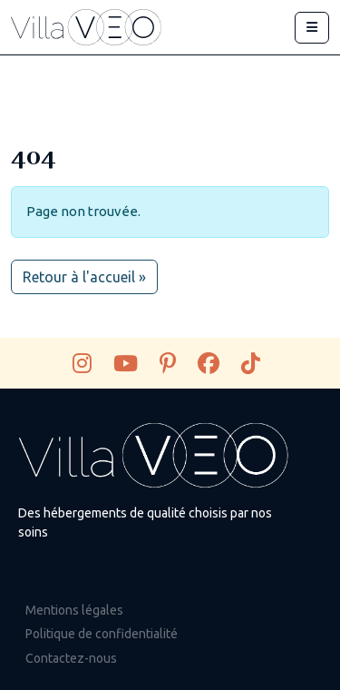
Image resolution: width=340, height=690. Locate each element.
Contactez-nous (71, 658)
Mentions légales (74, 610)
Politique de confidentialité (101, 633)
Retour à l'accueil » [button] (84, 277)
